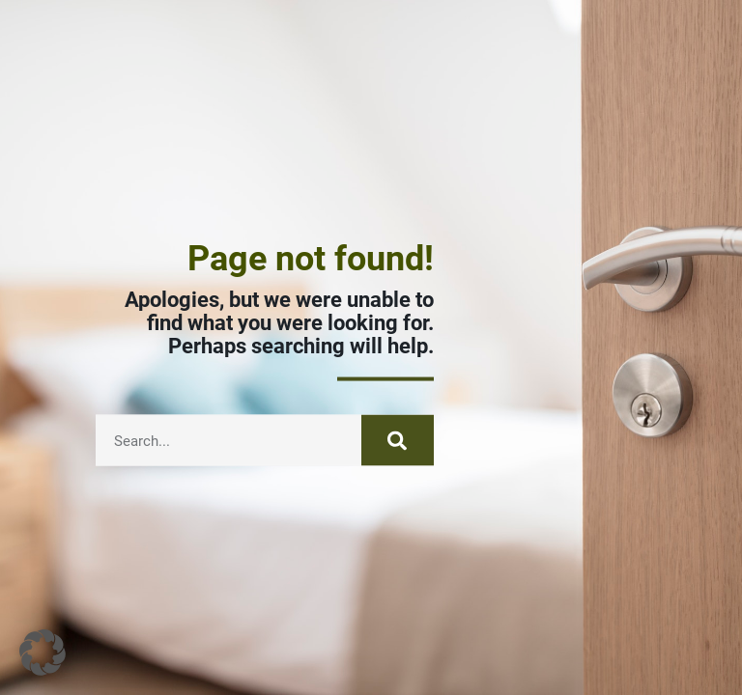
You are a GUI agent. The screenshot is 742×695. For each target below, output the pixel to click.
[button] (42, 652)
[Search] (397, 447)
